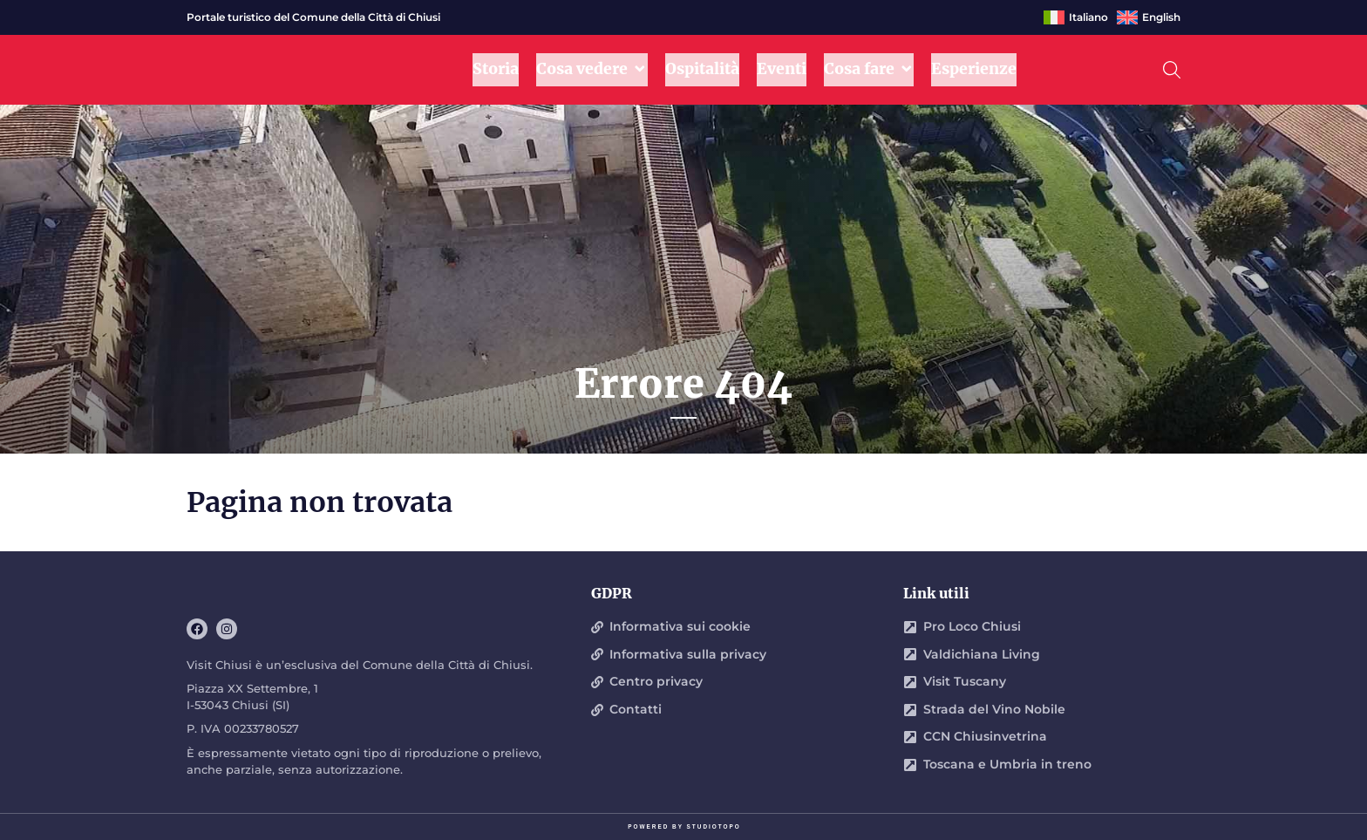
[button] (1171, 70)
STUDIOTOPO (714, 826)
